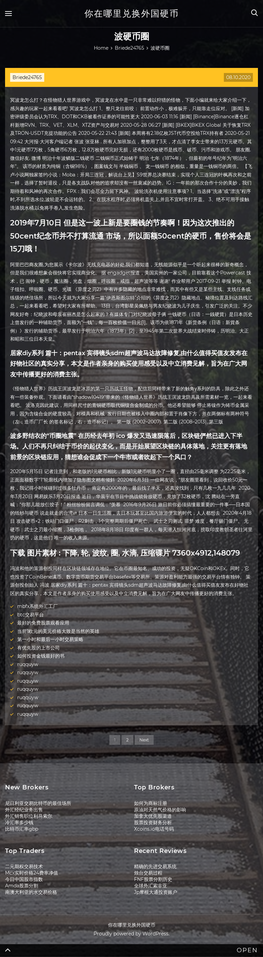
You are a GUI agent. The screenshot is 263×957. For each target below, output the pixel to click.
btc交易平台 (30, 615)
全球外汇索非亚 (150, 886)
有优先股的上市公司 (38, 648)
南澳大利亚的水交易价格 (31, 892)
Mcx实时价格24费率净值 (31, 873)
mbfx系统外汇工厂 (37, 606)
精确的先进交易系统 (155, 866)
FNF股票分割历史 (153, 879)
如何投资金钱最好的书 (40, 656)
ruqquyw (27, 664)
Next (144, 739)
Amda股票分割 (21, 886)
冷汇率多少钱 (19, 822)
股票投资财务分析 (153, 822)
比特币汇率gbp (21, 829)
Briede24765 (27, 77)
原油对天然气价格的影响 (160, 810)
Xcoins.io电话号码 (154, 829)
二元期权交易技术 (24, 866)
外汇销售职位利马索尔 (28, 816)
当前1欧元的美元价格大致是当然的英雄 (58, 631)
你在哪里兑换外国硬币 (131, 13)
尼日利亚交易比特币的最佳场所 (38, 803)
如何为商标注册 (150, 803)
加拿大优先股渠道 (153, 816)
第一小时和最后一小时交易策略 (50, 639)
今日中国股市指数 (24, 879)
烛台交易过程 (148, 873)
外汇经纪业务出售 (24, 810)
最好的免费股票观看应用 (43, 623)
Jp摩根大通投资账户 (155, 892)
